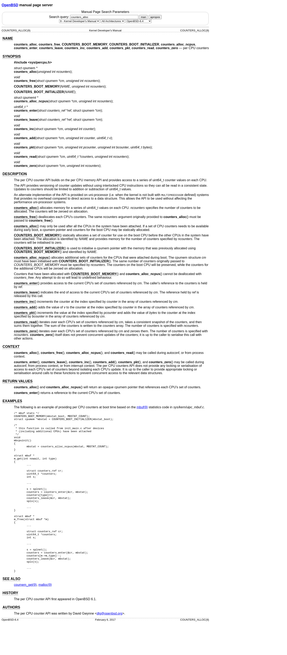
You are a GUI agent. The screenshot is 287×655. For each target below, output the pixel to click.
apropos (155, 17)
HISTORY (10, 625)
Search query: (94, 17)
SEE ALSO (11, 611)
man (143, 17)
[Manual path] (139, 21)
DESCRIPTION (14, 174)
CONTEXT (10, 347)
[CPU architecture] (113, 21)
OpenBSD (10, 5)
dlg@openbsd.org (109, 645)
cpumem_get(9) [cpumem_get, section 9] (25, 617)
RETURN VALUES (17, 381)
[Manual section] (79, 21)
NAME (7, 38)
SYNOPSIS (11, 56)
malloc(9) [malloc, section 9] (45, 617)
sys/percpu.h (40, 62)
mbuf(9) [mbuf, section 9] (142, 407)
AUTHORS (11, 639)
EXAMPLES (12, 401)
